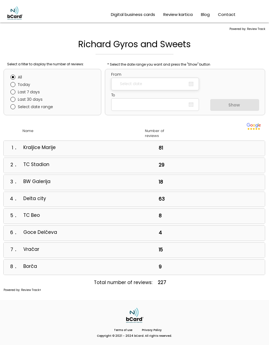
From (116, 74)
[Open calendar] (191, 84)
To (113, 95)
